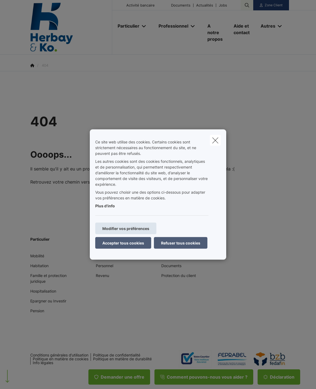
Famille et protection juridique (48, 278)
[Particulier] (126, 26)
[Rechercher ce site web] (247, 5)
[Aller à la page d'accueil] (71, 27)
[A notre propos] (215, 32)
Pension (37, 310)
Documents (180, 5)
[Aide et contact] (241, 29)
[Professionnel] (171, 26)
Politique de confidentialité (116, 355)
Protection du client (178, 275)
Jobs (223, 5)
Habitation (39, 265)
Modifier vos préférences (125, 228)
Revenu (102, 275)
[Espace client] (271, 5)
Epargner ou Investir (48, 301)
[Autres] (266, 26)
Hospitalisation (43, 291)
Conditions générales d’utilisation (59, 355)
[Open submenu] (144, 26)
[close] (215, 140)
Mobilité (37, 256)
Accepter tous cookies (123, 243)
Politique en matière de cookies (60, 359)
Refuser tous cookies (180, 243)
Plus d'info (105, 206)
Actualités (204, 5)
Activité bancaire (140, 5)
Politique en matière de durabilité (122, 359)
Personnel (104, 265)
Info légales (43, 363)
